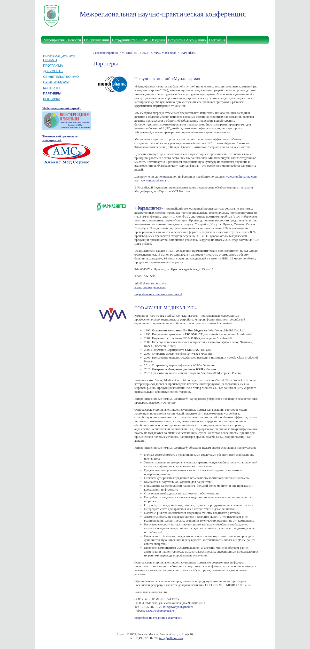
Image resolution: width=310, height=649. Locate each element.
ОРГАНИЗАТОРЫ (56, 82)
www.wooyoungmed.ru (160, 610)
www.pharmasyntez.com (149, 287)
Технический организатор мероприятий (60, 138)
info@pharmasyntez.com (150, 283)
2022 (145, 53)
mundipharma (241, 176)
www (228, 176)
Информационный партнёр (61, 108)
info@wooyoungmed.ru (178, 607)
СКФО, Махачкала (163, 53)
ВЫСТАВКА (51, 99)
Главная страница (106, 53)
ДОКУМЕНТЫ (53, 71)
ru (168, 180)
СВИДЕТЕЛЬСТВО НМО (61, 76)
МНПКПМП (130, 53)
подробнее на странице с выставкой (158, 294)
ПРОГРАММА (53, 65)
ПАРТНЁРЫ (187, 53)
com (253, 176)
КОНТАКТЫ (51, 88)
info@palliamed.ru (171, 638)
